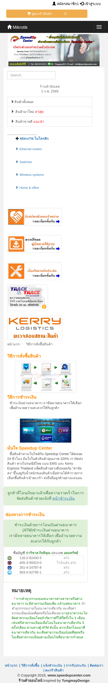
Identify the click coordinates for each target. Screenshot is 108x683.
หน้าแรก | (12, 665)
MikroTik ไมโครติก (34, 138)
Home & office (27, 187)
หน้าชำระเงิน (63, 498)
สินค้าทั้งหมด (22, 102)
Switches (24, 162)
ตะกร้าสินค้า (55, 670)
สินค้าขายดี (27, 121)
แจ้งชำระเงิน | (54, 665)
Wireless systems (30, 175)
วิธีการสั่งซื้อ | (31, 665)
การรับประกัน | (77, 665)
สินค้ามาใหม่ (27, 112)
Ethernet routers (29, 149)
